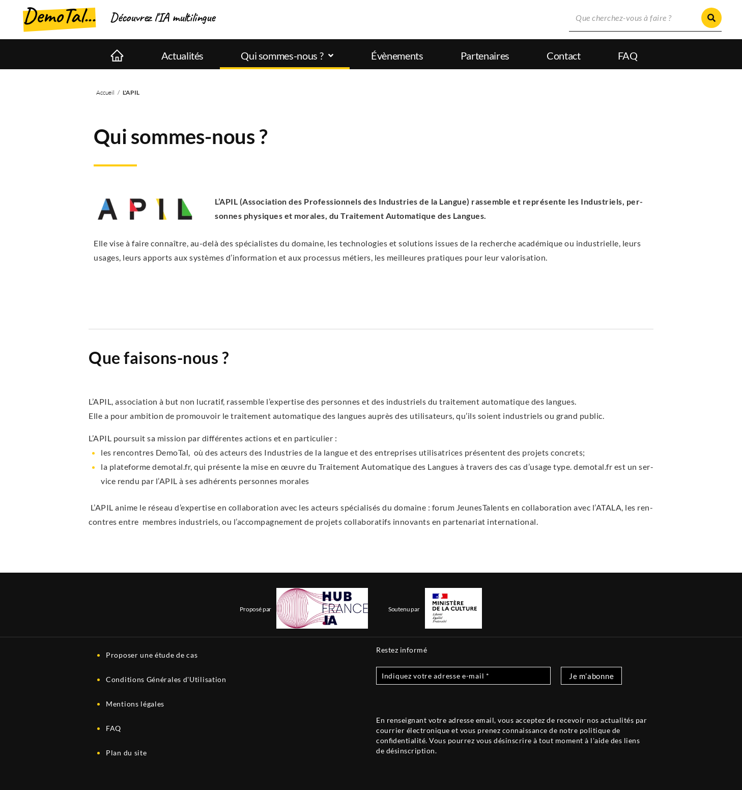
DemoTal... (59, 15)
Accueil (105, 92)
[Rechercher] (711, 18)
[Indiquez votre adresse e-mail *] (463, 676)
